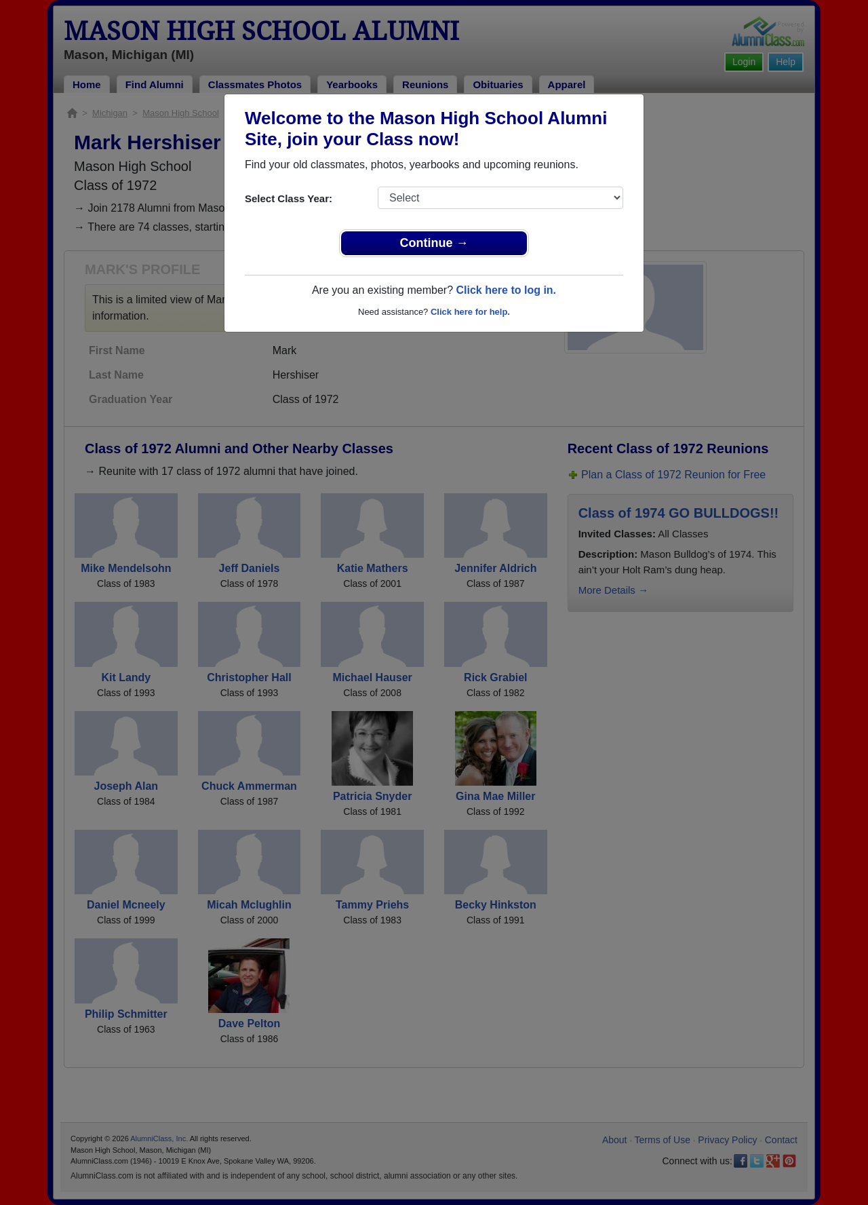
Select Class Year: (288, 198)
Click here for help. (470, 312)
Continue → (434, 243)
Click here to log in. (506, 290)
